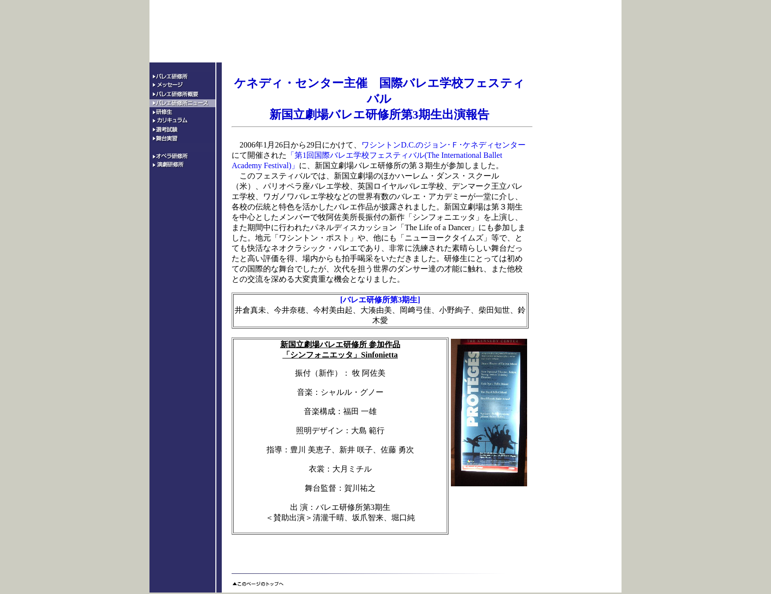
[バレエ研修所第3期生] (380, 300)
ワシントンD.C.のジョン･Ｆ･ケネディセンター (443, 145)
